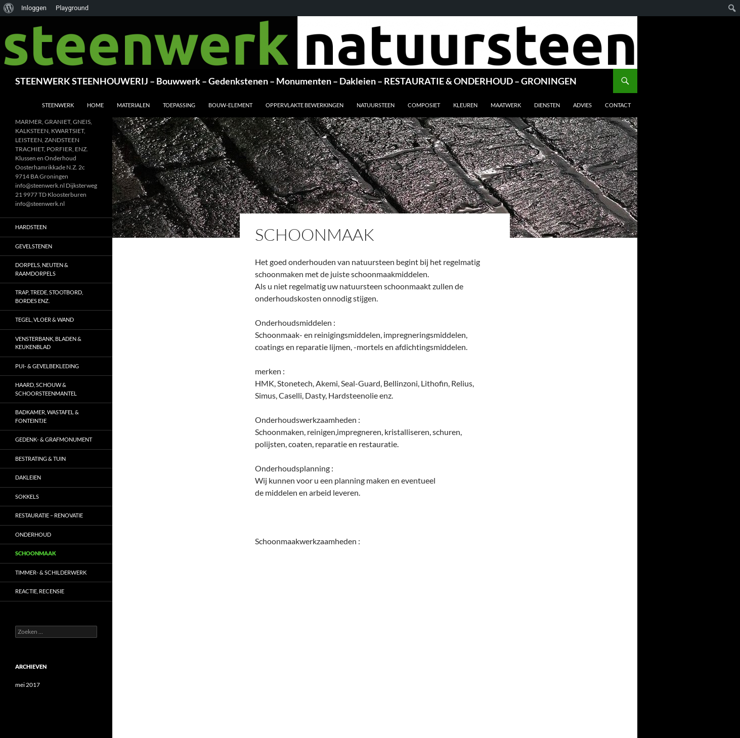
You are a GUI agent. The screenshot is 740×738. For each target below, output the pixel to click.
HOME (95, 105)
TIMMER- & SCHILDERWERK (50, 572)
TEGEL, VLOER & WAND (44, 319)
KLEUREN (465, 105)
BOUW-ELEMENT (230, 105)
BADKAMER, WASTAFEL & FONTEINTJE (47, 416)
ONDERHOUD (33, 534)
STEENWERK (58, 105)
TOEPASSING (179, 105)
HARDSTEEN (31, 227)
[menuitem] (9, 8)
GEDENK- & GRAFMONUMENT (53, 439)
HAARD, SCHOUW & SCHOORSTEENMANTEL (46, 389)
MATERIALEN (133, 105)
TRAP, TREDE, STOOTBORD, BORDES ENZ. (49, 296)
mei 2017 (27, 684)
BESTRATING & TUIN (40, 458)
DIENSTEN (547, 105)
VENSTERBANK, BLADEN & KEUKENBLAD (48, 343)
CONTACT (618, 105)
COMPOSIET (424, 105)
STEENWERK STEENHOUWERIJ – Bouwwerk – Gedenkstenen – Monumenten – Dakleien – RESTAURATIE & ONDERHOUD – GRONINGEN (296, 80)
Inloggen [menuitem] (34, 8)
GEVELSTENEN (33, 246)
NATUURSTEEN (376, 105)
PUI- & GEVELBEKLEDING (47, 366)
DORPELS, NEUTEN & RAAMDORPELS (41, 269)
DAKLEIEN (28, 477)
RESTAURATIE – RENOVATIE (49, 515)
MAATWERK (506, 105)
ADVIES (582, 105)
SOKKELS (27, 496)
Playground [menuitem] (72, 8)
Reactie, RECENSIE (39, 591)
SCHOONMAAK (35, 553)
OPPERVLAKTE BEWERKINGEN (304, 105)
